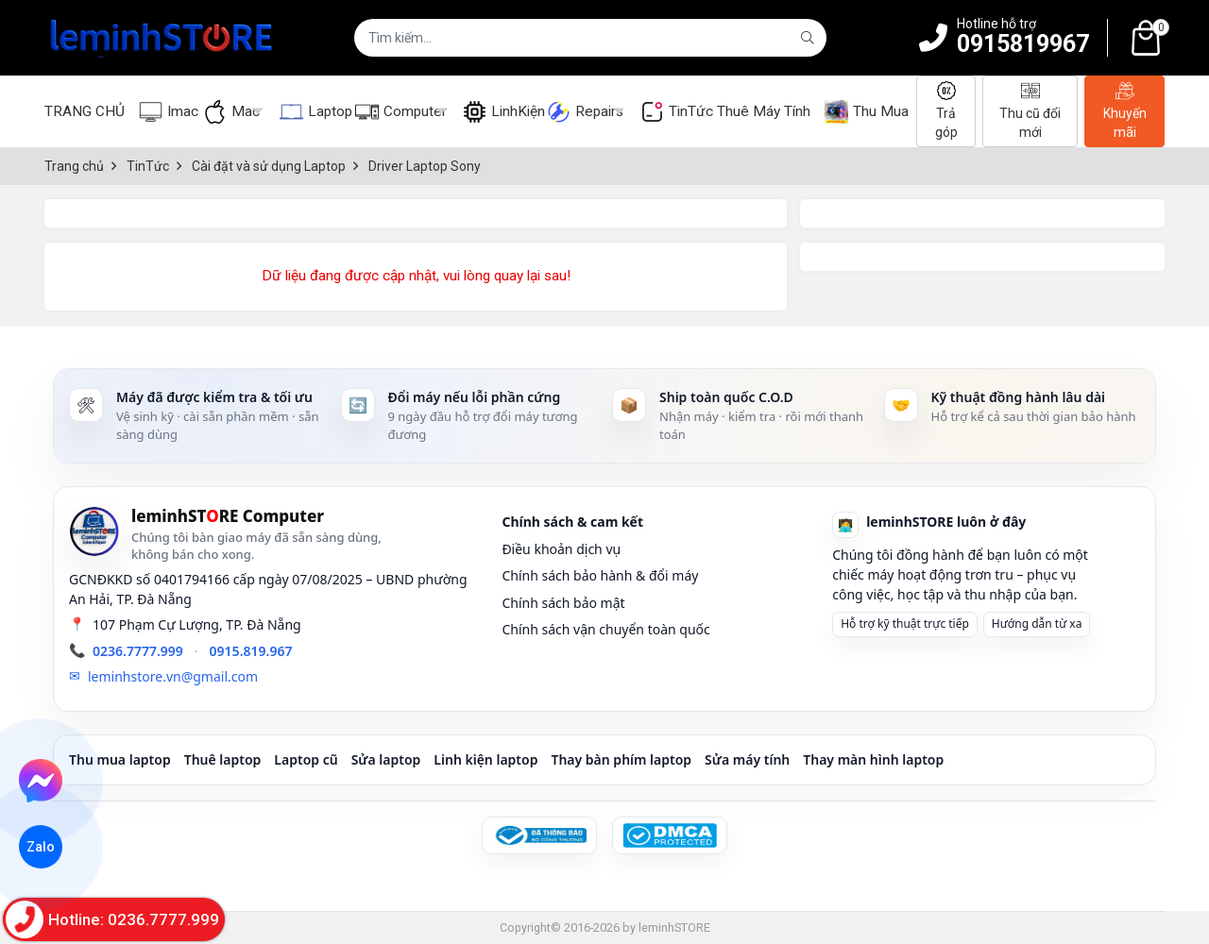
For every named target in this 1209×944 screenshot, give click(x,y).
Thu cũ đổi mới (1030, 110)
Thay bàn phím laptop (621, 759)
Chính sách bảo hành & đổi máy (600, 575)
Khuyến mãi (1125, 110)
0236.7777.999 (138, 651)
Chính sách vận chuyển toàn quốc (605, 629)
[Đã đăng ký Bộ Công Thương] (539, 835)
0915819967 (1023, 44)
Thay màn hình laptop (873, 759)
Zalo (41, 846)
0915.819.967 (251, 651)
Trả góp (946, 110)
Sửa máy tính (747, 759)
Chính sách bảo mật (563, 603)
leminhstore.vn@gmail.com (173, 676)
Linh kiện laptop (485, 759)
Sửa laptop (386, 759)
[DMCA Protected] (669, 835)
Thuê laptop (223, 759)
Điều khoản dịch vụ (561, 549)
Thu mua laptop (120, 759)
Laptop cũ (305, 759)
